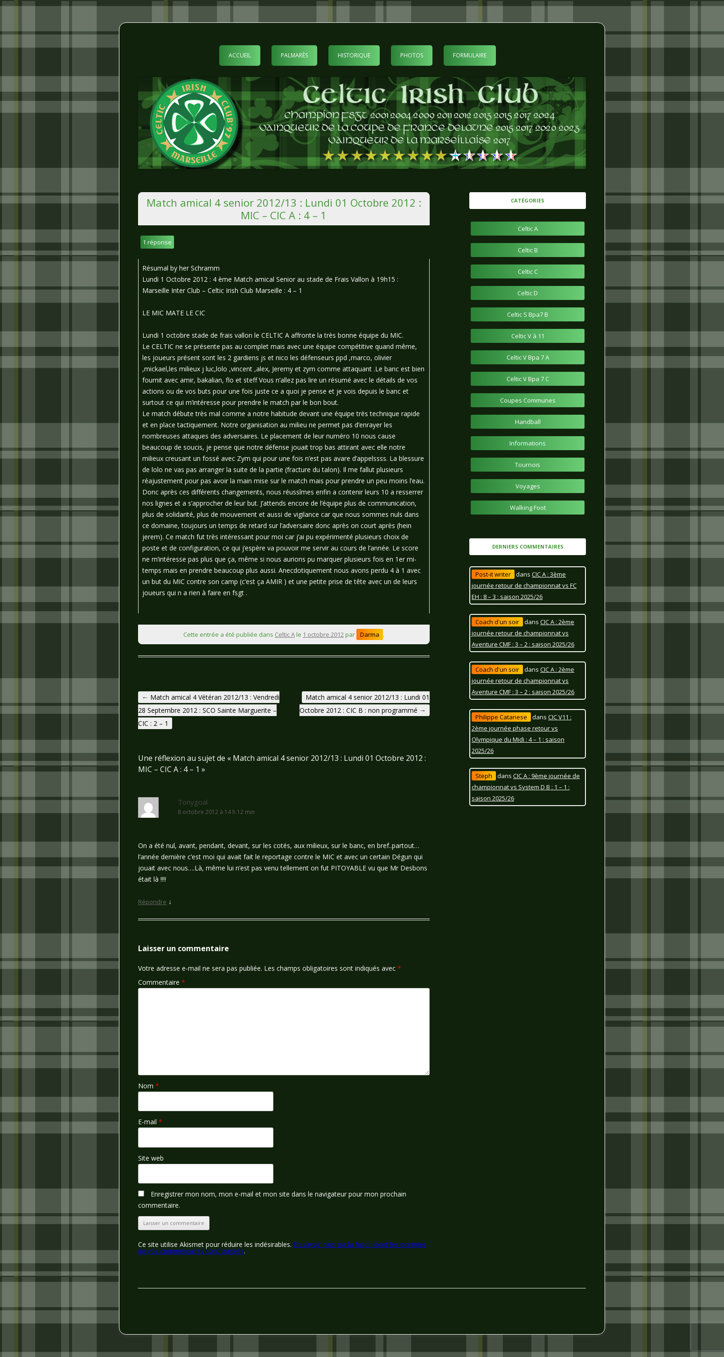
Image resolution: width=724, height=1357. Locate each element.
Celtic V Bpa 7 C (528, 379)
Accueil (240, 55)
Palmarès (294, 55)
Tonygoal (193, 802)
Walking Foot (528, 507)
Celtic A (285, 634)
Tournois (527, 464)
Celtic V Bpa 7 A (528, 357)
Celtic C (528, 271)
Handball (528, 422)
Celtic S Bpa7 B (527, 314)
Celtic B (528, 250)
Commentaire (161, 982)
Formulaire (470, 55)
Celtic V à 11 (527, 336)
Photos (411, 55)
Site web (151, 1158)
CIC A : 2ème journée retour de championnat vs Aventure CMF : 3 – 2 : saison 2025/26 (523, 633)
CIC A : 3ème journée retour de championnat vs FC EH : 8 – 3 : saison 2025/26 (524, 585)
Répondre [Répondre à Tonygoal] (152, 902)
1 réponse (157, 242)
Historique (354, 55)
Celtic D (527, 293)
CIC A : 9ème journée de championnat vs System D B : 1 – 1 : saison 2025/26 (526, 787)
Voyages (527, 486)
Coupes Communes (528, 400)
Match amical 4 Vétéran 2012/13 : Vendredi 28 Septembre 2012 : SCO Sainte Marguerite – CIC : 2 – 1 (208, 710)
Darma (369, 634)
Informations (527, 443)
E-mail (150, 1121)
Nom (148, 1085)
